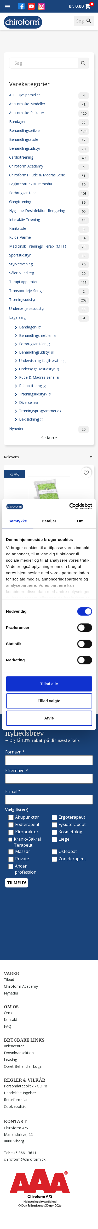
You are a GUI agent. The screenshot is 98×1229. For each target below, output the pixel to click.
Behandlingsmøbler (37, 335)
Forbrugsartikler (49, 193)
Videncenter (14, 1045)
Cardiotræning (49, 158)
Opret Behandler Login (23, 1066)
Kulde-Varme (49, 238)
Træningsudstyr (49, 300)
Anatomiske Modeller (49, 104)
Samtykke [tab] (17, 521)
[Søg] (49, 63)
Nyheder (49, 429)
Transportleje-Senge (49, 291)
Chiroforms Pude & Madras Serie (49, 175)
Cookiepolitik (15, 1106)
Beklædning (31, 419)
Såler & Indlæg (49, 273)
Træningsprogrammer (40, 410)
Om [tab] (80, 521)
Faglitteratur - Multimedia (49, 184)
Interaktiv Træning (49, 220)
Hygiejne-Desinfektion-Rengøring (49, 211)
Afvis (49, 718)
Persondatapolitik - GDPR (25, 1085)
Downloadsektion (19, 1052)
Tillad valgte (49, 701)
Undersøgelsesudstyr (49, 309)
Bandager (49, 122)
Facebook (21, 6)
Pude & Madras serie (39, 377)
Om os (9, 1012)
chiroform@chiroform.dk (24, 1159)
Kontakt (10, 1019)
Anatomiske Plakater (49, 113)
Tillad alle (49, 683)
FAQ (7, 1026)
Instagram (41, 6)
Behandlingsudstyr (49, 149)
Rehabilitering (32, 385)
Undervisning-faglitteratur (42, 360)
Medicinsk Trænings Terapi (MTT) (49, 247)
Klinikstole (49, 229)
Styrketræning (49, 264)
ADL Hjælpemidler (49, 95)
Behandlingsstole (49, 140)
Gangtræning (49, 202)
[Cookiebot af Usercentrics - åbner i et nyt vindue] (70, 506)
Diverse (28, 402)
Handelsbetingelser (20, 1092)
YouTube (31, 6)
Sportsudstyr (49, 256)
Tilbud (9, 979)
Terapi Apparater (49, 282)
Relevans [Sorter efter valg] (49, 457)
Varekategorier (29, 83)
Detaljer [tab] (49, 521)
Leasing (10, 1059)
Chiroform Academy (49, 167)
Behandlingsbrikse (49, 131)
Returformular (16, 1099)
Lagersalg (49, 318)
